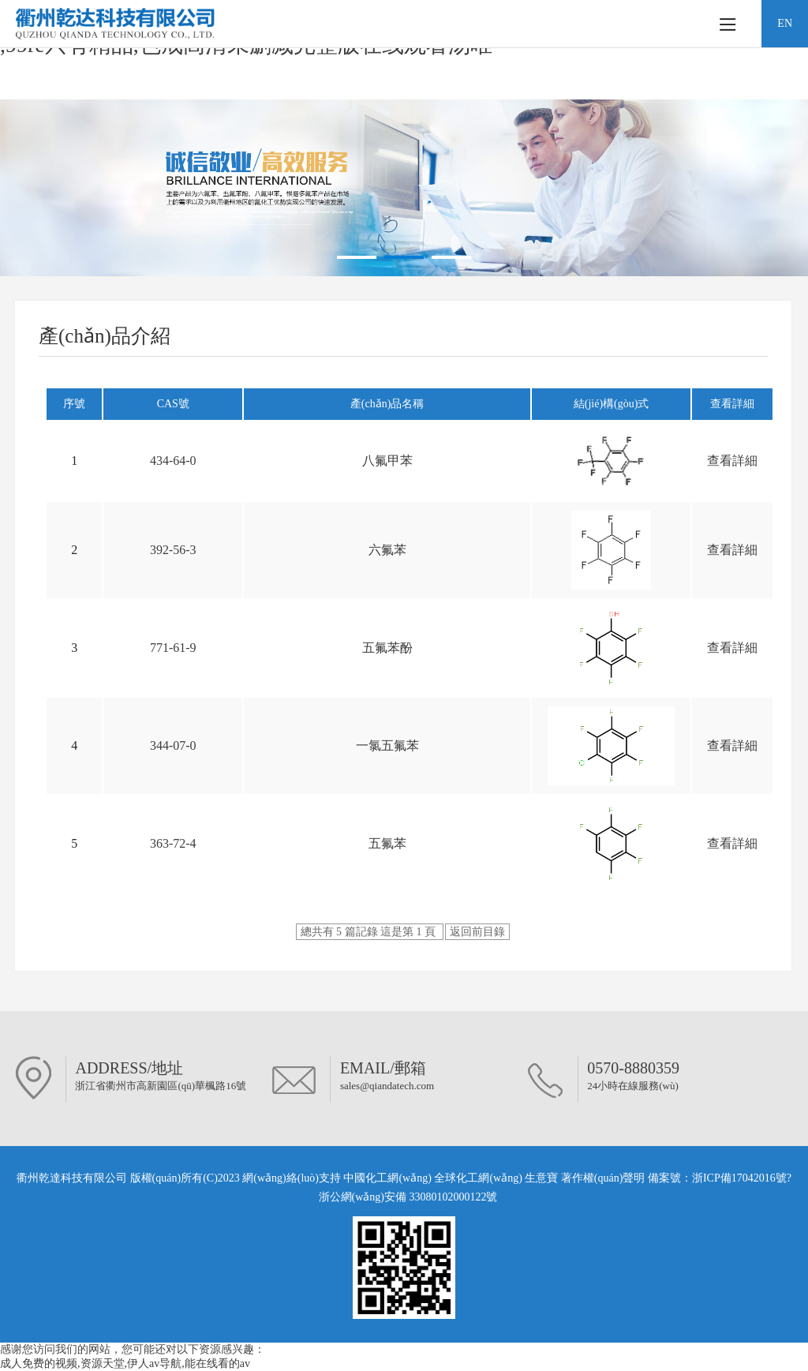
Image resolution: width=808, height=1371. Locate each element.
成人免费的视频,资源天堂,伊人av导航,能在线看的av (125, 1363)
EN (784, 23)
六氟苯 (387, 549)
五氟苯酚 (387, 647)
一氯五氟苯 (387, 745)
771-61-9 (173, 647)
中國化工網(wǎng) (387, 1178)
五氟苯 (387, 843)
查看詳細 (732, 460)
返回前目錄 (477, 932)
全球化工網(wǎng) (478, 1178)
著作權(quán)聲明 (604, 1178)
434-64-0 (173, 460)
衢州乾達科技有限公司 (72, 1178)
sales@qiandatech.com (387, 1086)
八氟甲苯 (387, 460)
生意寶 (541, 1178)
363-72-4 (173, 843)
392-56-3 (173, 549)
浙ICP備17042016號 (739, 1178)
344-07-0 (173, 745)
